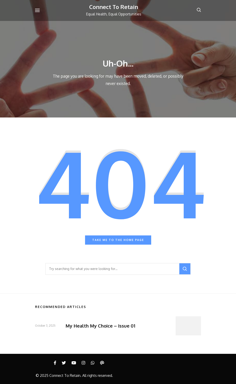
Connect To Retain (113, 6)
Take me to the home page (118, 240)
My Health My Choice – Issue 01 (100, 326)
